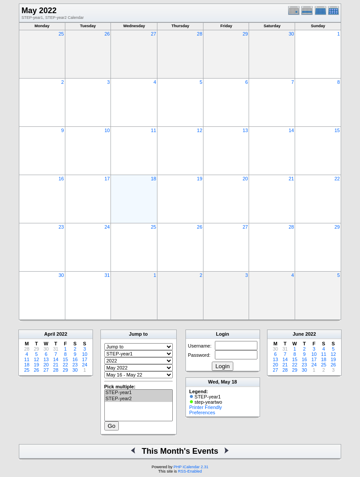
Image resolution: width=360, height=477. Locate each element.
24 (107, 227)
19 (199, 178)
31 (107, 275)
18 (153, 178)
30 (291, 33)
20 (245, 178)
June (298, 334)
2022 (62, 334)
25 (61, 33)
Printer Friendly (205, 407)
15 (337, 130)
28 (199, 33)
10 (107, 130)
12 (199, 130)
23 (61, 227)
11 (153, 130)
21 (291, 178)
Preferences (202, 412)
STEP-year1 (138, 393)
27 (153, 33)
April (49, 334)
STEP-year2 (138, 399)
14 (291, 130)
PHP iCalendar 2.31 (191, 467)
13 (245, 130)
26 (107, 33)
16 (61, 178)
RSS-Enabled (190, 471)
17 (107, 178)
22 (337, 178)
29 (245, 33)
